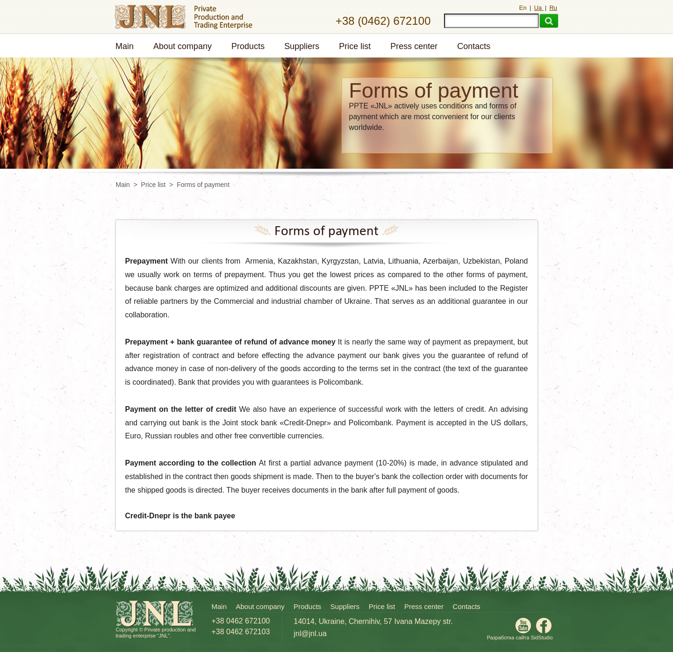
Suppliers (301, 46)
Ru (553, 7)
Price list (355, 46)
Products (248, 46)
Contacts (473, 46)
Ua (539, 7)
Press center (413, 46)
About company (182, 46)
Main (124, 46)
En (524, 7)
